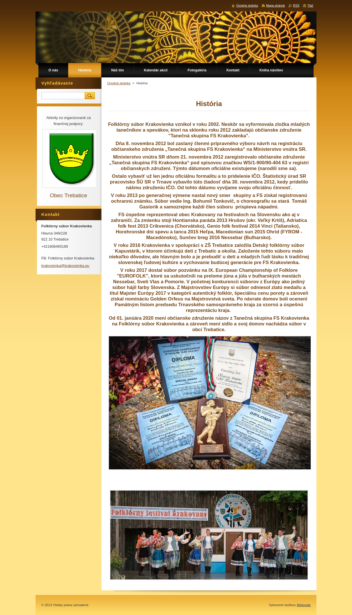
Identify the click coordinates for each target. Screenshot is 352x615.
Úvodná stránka (118, 83)
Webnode (304, 605)
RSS (296, 5)
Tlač (310, 5)
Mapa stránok (275, 5)
